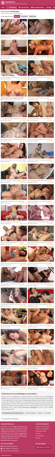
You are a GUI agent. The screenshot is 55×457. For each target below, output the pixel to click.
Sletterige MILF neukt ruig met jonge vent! (12, 284)
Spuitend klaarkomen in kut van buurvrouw (40, 118)
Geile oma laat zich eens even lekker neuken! (41, 222)
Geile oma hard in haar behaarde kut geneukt (14, 180)
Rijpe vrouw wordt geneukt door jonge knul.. (40, 77)
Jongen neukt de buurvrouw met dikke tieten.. (41, 56)
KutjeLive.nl (14, 440)
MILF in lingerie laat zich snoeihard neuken (39, 346)
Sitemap (38, 438)
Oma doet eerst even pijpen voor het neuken (14, 77)
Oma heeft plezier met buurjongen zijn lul (39, 201)
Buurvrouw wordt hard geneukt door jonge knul (14, 325)
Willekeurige (32, 16)
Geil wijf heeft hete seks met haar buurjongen (14, 304)
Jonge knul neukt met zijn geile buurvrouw (40, 304)
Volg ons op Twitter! (43, 447)
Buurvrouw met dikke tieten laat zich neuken (13, 160)
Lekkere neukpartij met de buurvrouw (11, 222)
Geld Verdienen (40, 435)
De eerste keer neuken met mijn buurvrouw (40, 180)
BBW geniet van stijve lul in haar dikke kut (12, 201)
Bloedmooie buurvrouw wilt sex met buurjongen (14, 263)
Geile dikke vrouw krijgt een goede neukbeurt (41, 36)
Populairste (24, 16)
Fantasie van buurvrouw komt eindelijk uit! (39, 325)
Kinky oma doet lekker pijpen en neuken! (12, 242)
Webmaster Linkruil (41, 431)
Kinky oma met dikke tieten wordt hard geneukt (41, 387)
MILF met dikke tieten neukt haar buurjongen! (40, 284)
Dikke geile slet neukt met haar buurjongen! (40, 242)
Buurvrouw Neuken (30, 413)
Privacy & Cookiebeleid (42, 429)
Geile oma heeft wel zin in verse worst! (12, 346)
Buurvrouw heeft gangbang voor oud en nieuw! (41, 139)
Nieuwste (17, 16)
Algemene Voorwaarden (43, 426)
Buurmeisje (47, 413)
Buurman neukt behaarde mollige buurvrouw (13, 56)
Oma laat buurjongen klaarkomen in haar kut (13, 118)
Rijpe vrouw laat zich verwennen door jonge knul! (14, 387)
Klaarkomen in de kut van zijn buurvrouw (12, 36)
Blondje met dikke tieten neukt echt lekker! (40, 263)
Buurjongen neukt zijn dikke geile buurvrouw (13, 139)
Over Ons (38, 433)
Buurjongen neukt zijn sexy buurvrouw (38, 98)
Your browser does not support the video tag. (14, 89)
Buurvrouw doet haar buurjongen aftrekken (40, 160)
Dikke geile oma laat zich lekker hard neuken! (13, 366)
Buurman (40, 413)
